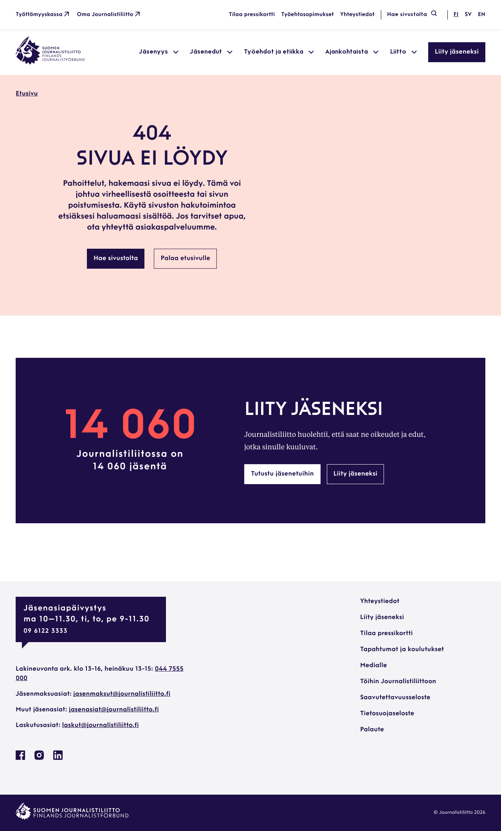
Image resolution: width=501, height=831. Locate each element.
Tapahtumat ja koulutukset (402, 649)
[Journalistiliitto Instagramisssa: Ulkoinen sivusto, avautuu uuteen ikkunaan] (39, 758)
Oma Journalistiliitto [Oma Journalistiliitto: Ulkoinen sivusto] (109, 15)
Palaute (372, 730)
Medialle (373, 665)
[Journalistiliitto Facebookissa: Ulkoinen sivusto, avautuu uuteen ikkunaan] (20, 758)
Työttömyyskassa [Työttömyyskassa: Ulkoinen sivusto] (43, 15)
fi (456, 15)
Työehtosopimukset (307, 15)
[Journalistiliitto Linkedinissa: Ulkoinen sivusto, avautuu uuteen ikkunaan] (58, 758)
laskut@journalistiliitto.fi (100, 725)
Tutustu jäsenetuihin (282, 474)
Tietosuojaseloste (387, 714)
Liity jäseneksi (457, 52)
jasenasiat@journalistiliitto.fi (114, 710)
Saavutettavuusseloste (395, 698)
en (481, 15)
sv (468, 15)
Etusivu (27, 94)
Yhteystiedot (357, 15)
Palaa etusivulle (185, 258)
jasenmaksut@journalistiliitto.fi (121, 694)
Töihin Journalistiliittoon (398, 681)
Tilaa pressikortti (252, 15)
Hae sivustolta (412, 14)
